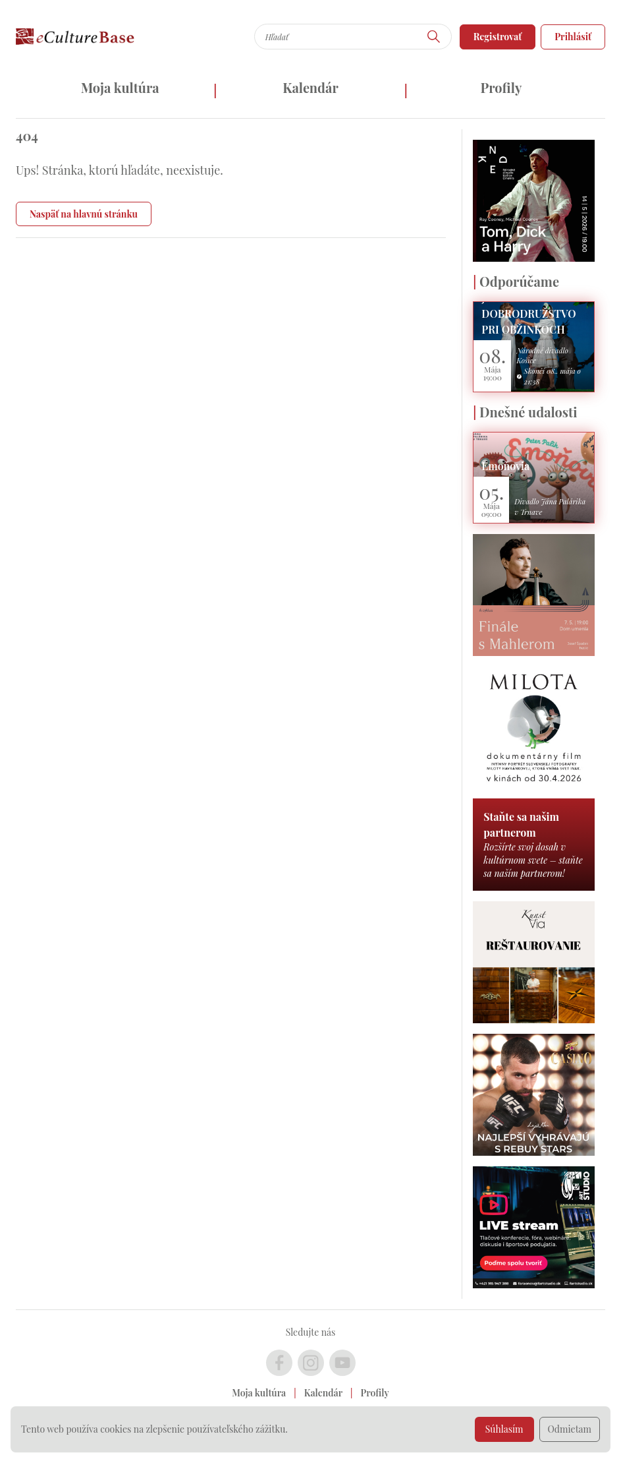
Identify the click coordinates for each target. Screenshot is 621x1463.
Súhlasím (504, 1429)
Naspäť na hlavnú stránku (84, 214)
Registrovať (497, 36)
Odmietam (570, 1429)
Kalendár (310, 87)
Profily (501, 87)
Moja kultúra (120, 87)
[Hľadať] (434, 37)
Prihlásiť (572, 36)
